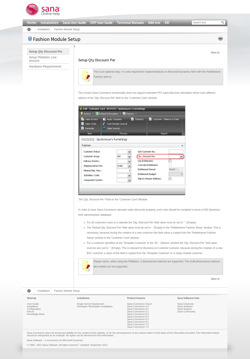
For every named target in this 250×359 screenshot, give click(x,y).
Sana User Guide (74, 22)
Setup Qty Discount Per (45, 51)
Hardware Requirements (45, 66)
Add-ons (154, 22)
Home (31, 22)
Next (214, 52)
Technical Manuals (130, 22)
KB (167, 22)
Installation (49, 22)
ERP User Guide (101, 22)
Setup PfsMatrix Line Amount (43, 59)
